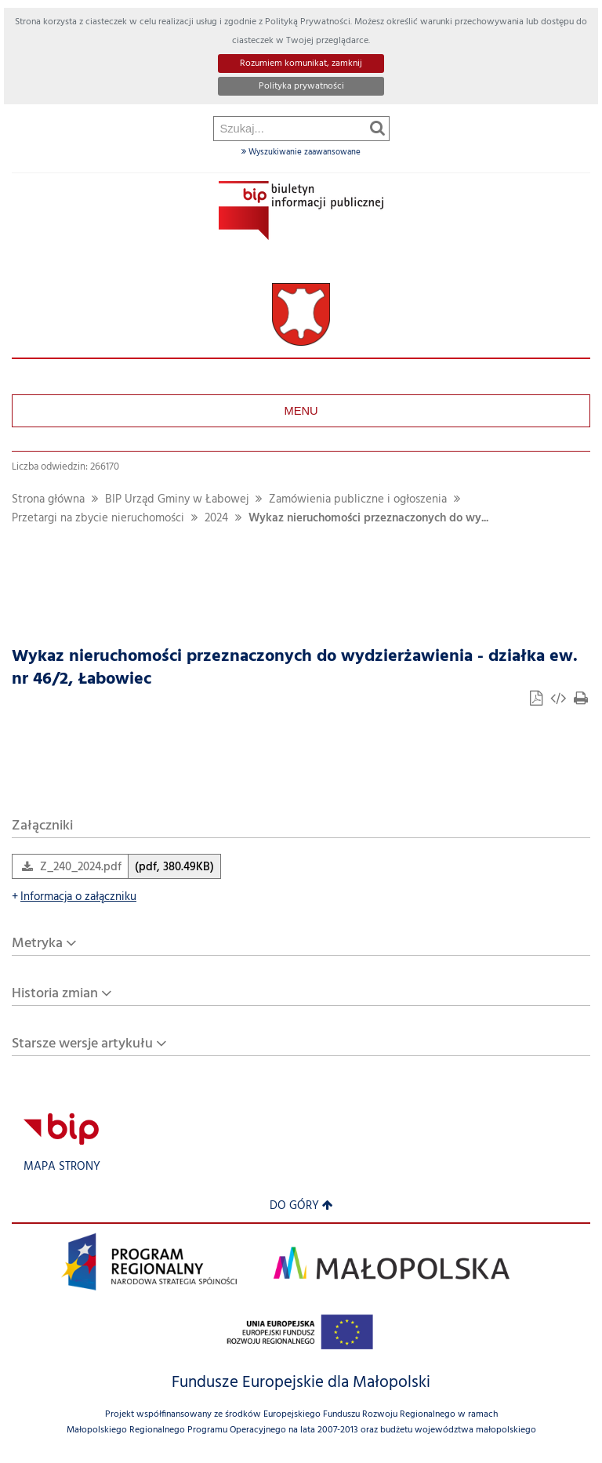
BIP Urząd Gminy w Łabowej (176, 500)
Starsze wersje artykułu (82, 1044)
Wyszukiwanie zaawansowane (301, 152)
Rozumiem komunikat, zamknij (301, 63)
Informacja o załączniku (74, 897)
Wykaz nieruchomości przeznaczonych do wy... (368, 519)
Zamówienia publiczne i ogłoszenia (358, 500)
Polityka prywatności (301, 86)
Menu (300, 411)
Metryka (37, 943)
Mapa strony (62, 1167)
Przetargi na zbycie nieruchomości (98, 519)
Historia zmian (55, 993)
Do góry (301, 1206)
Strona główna (48, 500)
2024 (216, 519)
